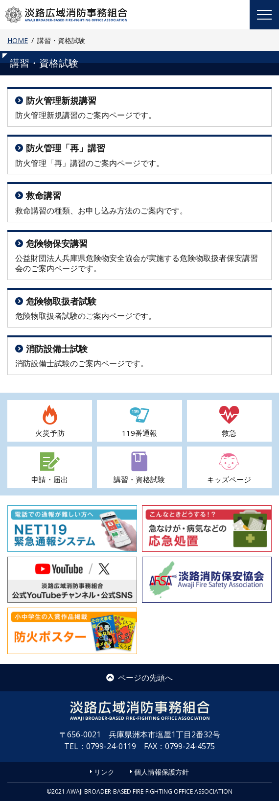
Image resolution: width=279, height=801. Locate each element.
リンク (104, 772)
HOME (17, 40)
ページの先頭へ (139, 677)
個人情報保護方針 (161, 772)
